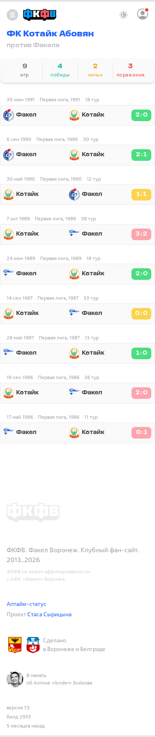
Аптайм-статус (26, 604)
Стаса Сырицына (49, 614)
